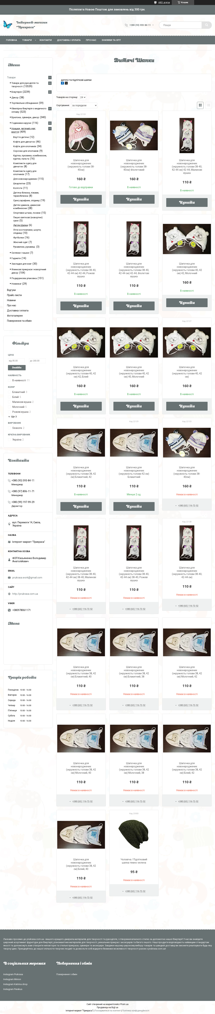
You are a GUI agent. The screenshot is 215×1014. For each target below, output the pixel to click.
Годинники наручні (21, 123)
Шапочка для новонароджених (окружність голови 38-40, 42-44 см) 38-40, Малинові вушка (81, 574)
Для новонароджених (25, 179)
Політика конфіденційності (135, 1010)
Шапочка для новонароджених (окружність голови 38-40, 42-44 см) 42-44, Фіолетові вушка (134, 270)
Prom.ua (124, 1004)
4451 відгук (164, 2)
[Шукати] (207, 25)
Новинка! (16, 283)
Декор (15, 97)
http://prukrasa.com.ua (25, 593)
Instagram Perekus (12, 989)
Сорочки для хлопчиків (26, 151)
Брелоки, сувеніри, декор (25, 117)
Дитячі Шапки (20, 225)
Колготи (17, 188)
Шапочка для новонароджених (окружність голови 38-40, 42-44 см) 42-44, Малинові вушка (187, 166)
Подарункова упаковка (24, 278)
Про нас (91, 40)
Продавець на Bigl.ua (107, 1007)
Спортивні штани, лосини (26, 213)
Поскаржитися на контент (108, 1010)
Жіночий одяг (20, 242)
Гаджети (16, 258)
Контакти (46, 40)
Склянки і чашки (20, 252)
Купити (81, 199)
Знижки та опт (111, 40)
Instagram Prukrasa (13, 974)
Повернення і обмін (66, 974)
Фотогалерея (15, 315)
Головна (11, 40)
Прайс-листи (14, 295)
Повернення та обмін (19, 320)
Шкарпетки (19, 183)
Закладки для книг (21, 263)
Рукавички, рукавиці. (24, 246)
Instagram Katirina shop (15, 984)
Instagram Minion (12, 979)
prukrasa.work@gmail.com (27, 577)
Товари (27, 40)
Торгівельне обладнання (24, 103)
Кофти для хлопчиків (24, 146)
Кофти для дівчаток (24, 141)
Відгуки (11, 290)
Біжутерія (16, 92)
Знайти (16, 368)
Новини (11, 300)
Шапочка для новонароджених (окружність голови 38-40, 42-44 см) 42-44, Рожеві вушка (81, 270)
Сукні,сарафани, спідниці (26, 200)
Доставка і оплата (69, 40)
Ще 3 (14, 416)
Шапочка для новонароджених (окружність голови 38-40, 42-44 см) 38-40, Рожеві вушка (134, 574)
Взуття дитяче (21, 137)
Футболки (18, 237)
